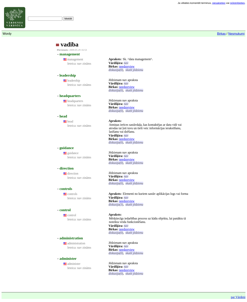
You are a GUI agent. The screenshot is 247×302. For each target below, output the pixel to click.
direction (66, 168)
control (65, 210)
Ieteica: (71, 63)
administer (67, 258)
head (63, 116)
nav (126, 63)
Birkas (221, 33)
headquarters (70, 96)
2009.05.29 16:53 (72, 49)
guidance (66, 148)
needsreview (126, 66)
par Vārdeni (238, 297)
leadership (67, 75)
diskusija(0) (116, 70)
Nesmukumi (236, 33)
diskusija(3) (116, 204)
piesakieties (218, 3)
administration (71, 238)
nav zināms (83, 63)
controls (65, 189)
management (69, 54)
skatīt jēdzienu (134, 70)
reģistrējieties (237, 3)
